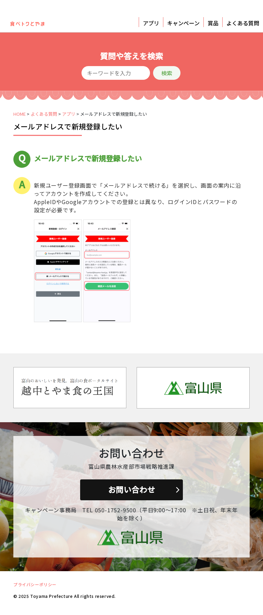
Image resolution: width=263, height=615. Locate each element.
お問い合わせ (131, 489)
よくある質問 (242, 23)
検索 (166, 73)
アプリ (151, 23)
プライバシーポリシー (35, 584)
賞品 (213, 23)
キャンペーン (183, 23)
